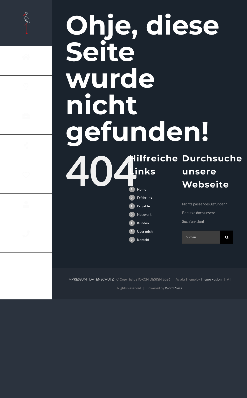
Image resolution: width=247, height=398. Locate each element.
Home (141, 189)
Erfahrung (144, 197)
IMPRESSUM (77, 279)
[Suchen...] (201, 237)
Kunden (143, 223)
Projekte (143, 206)
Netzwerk (144, 214)
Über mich (145, 231)
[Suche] (226, 237)
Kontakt (143, 240)
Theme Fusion (211, 279)
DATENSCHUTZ (101, 279)
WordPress (173, 288)
